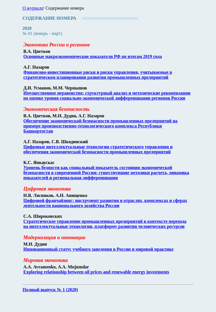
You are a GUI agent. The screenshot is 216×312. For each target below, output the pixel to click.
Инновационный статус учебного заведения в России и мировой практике (98, 249)
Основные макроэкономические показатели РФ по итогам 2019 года (92, 56)
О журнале (32, 8)
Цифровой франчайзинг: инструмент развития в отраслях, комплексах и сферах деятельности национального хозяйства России (105, 203)
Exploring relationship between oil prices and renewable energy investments (96, 272)
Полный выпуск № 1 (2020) (50, 289)
